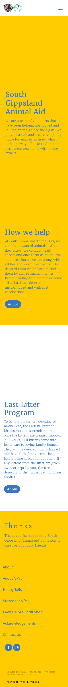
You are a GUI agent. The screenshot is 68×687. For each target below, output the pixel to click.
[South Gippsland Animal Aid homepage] (27, 8)
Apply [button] (12, 489)
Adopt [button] (13, 304)
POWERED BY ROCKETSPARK (23, 682)
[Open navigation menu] (60, 7)
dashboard (35, 672)
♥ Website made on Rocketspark (31, 673)
